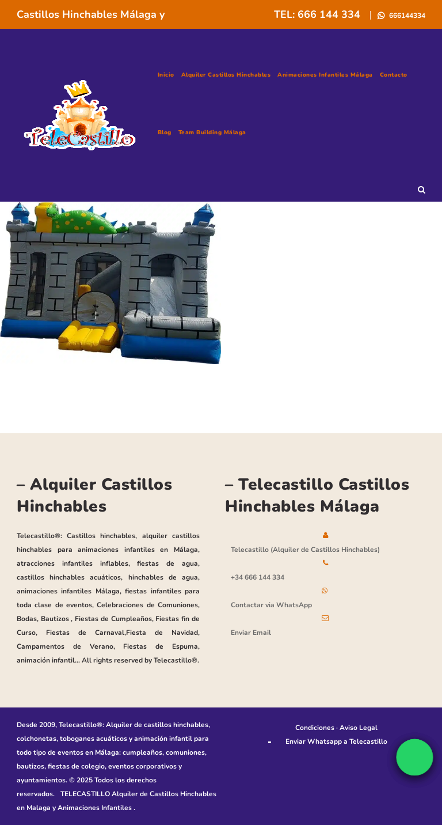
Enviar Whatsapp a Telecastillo (336, 741)
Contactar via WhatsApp (271, 605)
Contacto (393, 75)
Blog (165, 132)
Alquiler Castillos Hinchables (226, 75)
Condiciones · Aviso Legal (336, 727)
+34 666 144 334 (257, 577)
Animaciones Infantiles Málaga (325, 75)
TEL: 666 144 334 (318, 14)
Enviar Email (251, 632)
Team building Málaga (212, 132)
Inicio (166, 75)
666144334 (406, 15)
